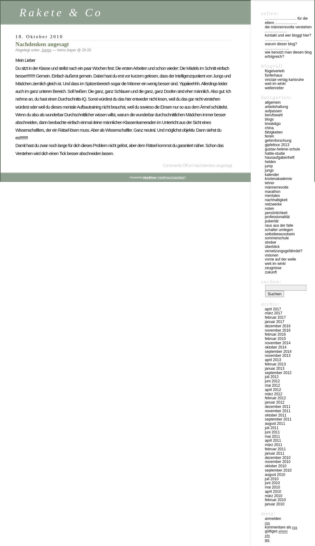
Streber (270, 242)
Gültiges (276, 531)
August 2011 (275, 423)
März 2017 (273, 313)
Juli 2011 (272, 428)
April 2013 (273, 360)
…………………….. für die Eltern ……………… (286, 20)
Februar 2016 (275, 334)
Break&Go (273, 124)
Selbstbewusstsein (280, 234)
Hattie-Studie (275, 153)
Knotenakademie (278, 179)
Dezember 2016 (277, 326)
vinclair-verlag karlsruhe (284, 80)
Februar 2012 (275, 398)
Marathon (273, 191)
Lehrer (269, 183)
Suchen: (271, 281)
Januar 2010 (274, 504)
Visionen (271, 255)
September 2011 (278, 419)
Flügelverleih (275, 71)
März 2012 (273, 394)
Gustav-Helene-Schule (282, 149)
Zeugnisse (273, 268)
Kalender (272, 175)
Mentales (272, 195)
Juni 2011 (272, 432)
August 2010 (275, 474)
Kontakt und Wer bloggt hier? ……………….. (288, 37)
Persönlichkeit (276, 213)
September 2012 (278, 373)
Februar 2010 (275, 500)
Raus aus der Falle (279, 225)
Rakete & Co (61, 12)
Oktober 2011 (275, 415)
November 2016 (277, 330)
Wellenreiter (274, 88)
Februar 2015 (275, 339)
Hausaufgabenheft (279, 157)
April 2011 (273, 440)
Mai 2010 (272, 487)
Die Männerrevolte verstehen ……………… (288, 29)
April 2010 (273, 491)
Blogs (269, 119)
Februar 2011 (275, 449)
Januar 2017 (274, 322)
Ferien (269, 136)
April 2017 (273, 309)
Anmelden (273, 518)
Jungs (46, 50)
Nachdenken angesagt (42, 44)
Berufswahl (274, 115)
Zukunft (271, 272)
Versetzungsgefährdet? (283, 251)
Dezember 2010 (277, 458)
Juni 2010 (272, 483)
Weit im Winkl (275, 84)
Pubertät (271, 221)
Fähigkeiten (274, 132)
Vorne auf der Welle (280, 259)
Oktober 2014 (275, 347)
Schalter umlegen (279, 230)
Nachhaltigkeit (276, 200)
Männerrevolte (277, 187)
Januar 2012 (274, 402)
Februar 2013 (275, 364)
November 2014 (277, 343)
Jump (269, 166)
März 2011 (273, 445)
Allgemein (273, 102)
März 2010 (273, 496)
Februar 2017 (275, 317)
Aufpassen (273, 111)
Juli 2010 (272, 479)
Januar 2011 (274, 453)
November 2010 (277, 462)
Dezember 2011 (277, 407)
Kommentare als (281, 527)
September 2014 (278, 351)
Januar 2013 (274, 368)
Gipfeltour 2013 (277, 145)
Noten (269, 208)
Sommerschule (277, 238)
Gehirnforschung (278, 140)
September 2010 (278, 470)
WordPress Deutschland (171, 177)
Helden (270, 162)
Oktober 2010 (275, 466)
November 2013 (277, 355)
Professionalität (277, 217)
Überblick (272, 247)
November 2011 (277, 411)
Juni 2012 (272, 381)
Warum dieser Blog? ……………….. (281, 46)
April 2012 (273, 390)
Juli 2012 (272, 377)
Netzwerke (273, 204)
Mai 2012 (272, 385)
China (269, 128)
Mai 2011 (272, 436)
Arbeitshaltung (276, 107)
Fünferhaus (273, 75)
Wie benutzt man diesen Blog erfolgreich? (288, 54)
